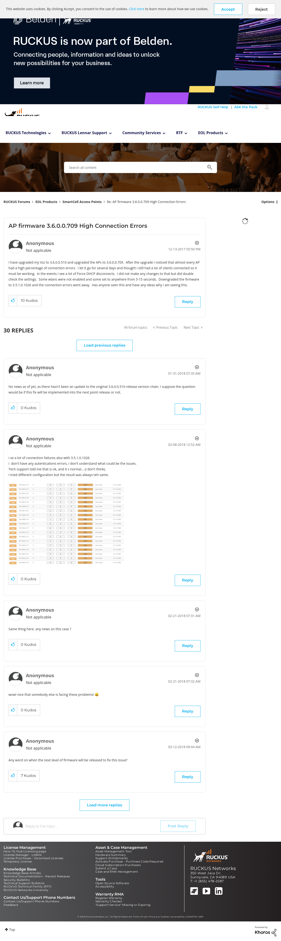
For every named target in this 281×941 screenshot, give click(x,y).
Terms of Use (140, 917)
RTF (179, 132)
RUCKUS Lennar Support (84, 132)
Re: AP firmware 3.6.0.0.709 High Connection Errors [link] (146, 201)
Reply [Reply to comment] (187, 409)
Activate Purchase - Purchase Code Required (129, 861)
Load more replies (104, 805)
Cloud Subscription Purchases (118, 865)
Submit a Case (106, 868)
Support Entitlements (111, 858)
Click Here (136, 9)
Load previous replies (104, 345)
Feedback (11, 905)
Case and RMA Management (116, 871)
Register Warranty (109, 898)
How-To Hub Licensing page (25, 851)
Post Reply (178, 826)
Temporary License (18, 861)
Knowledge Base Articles (22, 873)
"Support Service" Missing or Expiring (123, 905)
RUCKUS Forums (17, 201)
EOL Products (210, 132)
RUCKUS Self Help (213, 107)
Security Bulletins (17, 880)
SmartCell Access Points (82, 201)
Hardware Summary (110, 855)
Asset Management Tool (113, 851)
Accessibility (104, 886)
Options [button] (267, 201)
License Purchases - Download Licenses (34, 858)
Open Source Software (112, 883)
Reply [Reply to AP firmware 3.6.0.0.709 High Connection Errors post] (187, 301)
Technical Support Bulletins (24, 883)
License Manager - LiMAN (23, 855)
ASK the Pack (245, 107)
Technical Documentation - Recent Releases (37, 876)
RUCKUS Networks (213, 868)
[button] (228, 9)
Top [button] (12, 929)
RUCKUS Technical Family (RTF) (28, 886)
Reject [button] (261, 9)
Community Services (141, 132)
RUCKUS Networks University (26, 890)
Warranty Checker (108, 901)
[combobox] (140, 167)
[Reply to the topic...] (93, 826)
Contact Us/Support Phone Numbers (32, 901)
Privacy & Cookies (159, 917)
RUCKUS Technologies (26, 132)
